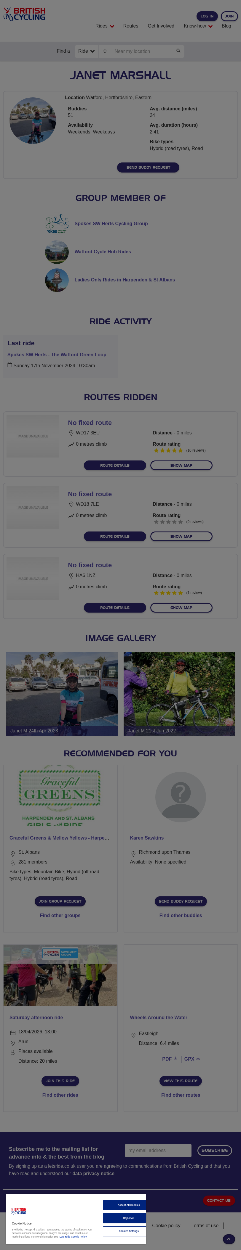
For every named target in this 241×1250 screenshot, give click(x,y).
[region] (76, 1219)
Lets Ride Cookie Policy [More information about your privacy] (73, 1236)
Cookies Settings (129, 1231)
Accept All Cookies (129, 1205)
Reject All (129, 1218)
